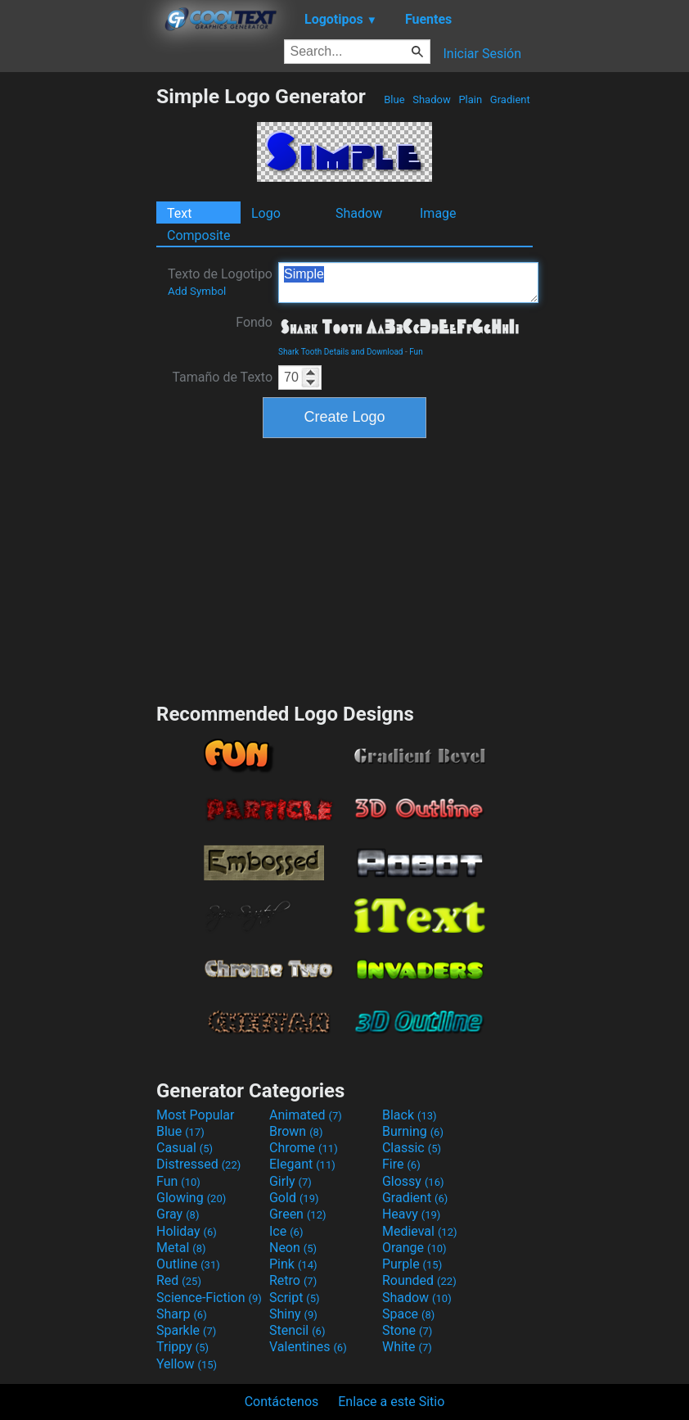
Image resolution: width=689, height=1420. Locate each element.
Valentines (308, 1346)
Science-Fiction (209, 1297)
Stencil (297, 1330)
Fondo (254, 322)
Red (178, 1280)
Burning (413, 1131)
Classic (411, 1147)
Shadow (431, 99)
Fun (415, 351)
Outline (188, 1264)
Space (408, 1314)
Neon (293, 1247)
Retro (293, 1280)
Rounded (419, 1280)
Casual (184, 1147)
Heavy (411, 1214)
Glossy (413, 1181)
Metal (181, 1247)
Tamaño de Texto (222, 377)
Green (297, 1214)
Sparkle (186, 1330)
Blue (394, 99)
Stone (407, 1330)
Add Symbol (197, 291)
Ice (286, 1231)
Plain (470, 99)
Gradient (510, 99)
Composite (199, 235)
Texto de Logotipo (220, 281)
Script (294, 1297)
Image (438, 213)
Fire (401, 1164)
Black (409, 1115)
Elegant (302, 1164)
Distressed (198, 1164)
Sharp (181, 1314)
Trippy (182, 1346)
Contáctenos (282, 1401)
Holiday (186, 1231)
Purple (412, 1264)
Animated (305, 1115)
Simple (408, 282)
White (407, 1346)
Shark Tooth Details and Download (340, 351)
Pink (293, 1264)
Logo (266, 213)
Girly (290, 1181)
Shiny (293, 1314)
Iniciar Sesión (482, 53)
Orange (414, 1247)
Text (179, 213)
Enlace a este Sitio (391, 1401)
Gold (294, 1197)
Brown (295, 1131)
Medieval (419, 1231)
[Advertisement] (77, 330)
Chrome (303, 1147)
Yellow (186, 1364)
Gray (177, 1214)
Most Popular (195, 1115)
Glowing (191, 1197)
